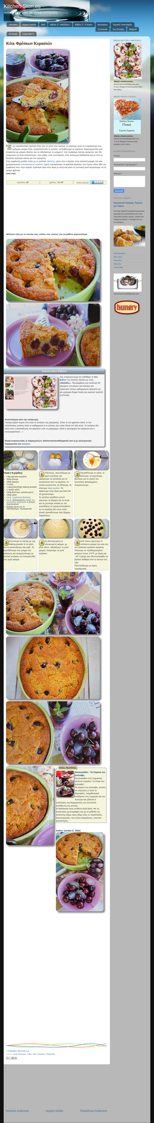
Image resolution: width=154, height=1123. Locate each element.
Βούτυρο (22, 1054)
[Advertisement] (55, 208)
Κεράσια (41, 1054)
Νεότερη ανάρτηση (17, 1110)
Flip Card (118, 257)
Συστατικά (102, 29)
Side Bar (117, 264)
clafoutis (51, 161)
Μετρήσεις (103, 24)
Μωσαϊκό (118, 260)
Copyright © (28, 34)
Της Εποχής (118, 29)
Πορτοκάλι (50, 1054)
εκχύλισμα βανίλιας (21, 497)
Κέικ (34, 1054)
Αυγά (15, 1054)
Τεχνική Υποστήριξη (122, 24)
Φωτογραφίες (119, 253)
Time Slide (118, 267)
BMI (43, 24)
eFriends (13, 34)
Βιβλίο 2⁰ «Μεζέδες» (60, 24)
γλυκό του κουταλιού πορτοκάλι (20, 501)
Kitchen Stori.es (22, 6)
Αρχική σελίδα (29, 24)
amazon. (26, 444)
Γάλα (29, 1054)
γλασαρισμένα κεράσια (32, 164)
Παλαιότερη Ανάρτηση (93, 1110)
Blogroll (133, 29)
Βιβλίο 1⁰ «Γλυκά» (84, 24)
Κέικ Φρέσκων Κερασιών (29, 43)
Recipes (13, 24)
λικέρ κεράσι (54, 488)
